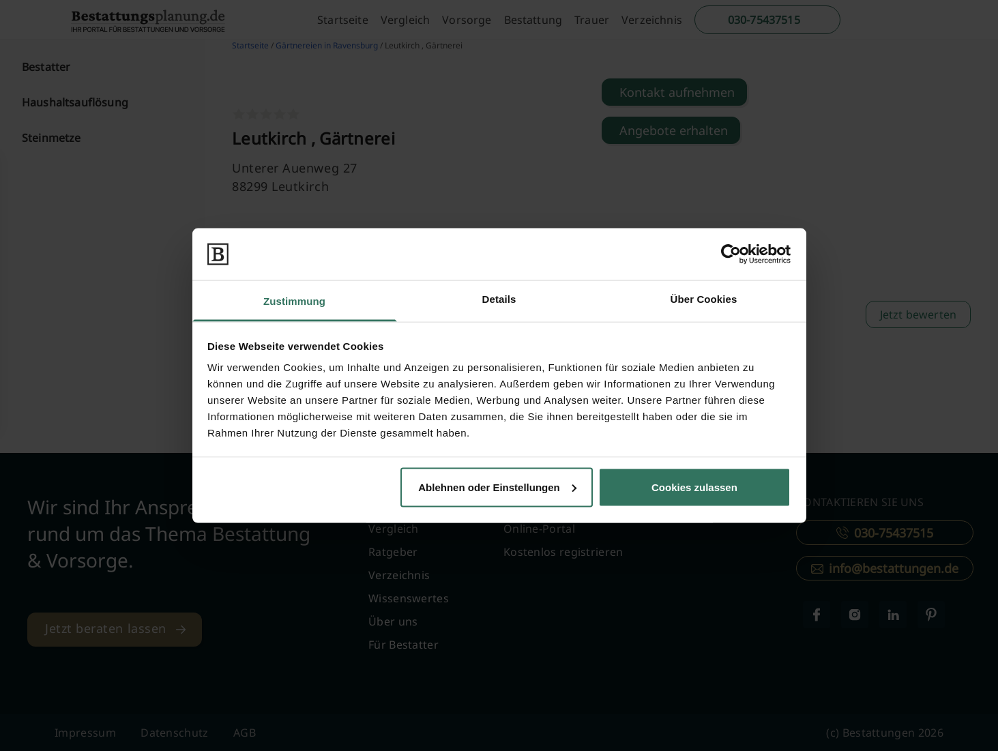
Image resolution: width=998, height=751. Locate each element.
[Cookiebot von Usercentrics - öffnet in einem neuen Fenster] (731, 254)
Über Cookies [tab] (704, 299)
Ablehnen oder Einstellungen (497, 486)
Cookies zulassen (694, 486)
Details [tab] (499, 299)
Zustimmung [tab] (294, 301)
